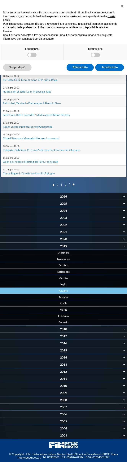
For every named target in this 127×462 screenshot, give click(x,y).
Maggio (63, 297)
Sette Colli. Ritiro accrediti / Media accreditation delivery (36, 115)
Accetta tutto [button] (109, 67)
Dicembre (63, 252)
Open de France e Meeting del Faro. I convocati (30, 161)
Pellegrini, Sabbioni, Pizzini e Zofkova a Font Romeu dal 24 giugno (42, 150)
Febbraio (63, 316)
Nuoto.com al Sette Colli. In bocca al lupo (27, 91)
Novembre (63, 259)
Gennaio (63, 322)
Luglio (63, 284)
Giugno (63, 290)
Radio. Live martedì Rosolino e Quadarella (27, 126)
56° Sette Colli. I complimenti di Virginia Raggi (30, 79)
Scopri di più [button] (17, 67)
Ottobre (63, 265)
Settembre (63, 271)
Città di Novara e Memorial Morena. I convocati (31, 138)
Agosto (63, 278)
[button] (122, 6)
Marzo (63, 309)
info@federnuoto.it (29, 457)
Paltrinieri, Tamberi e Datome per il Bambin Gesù (32, 103)
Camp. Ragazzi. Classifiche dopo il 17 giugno (29, 173)
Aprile (63, 303)
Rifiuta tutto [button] (80, 67)
